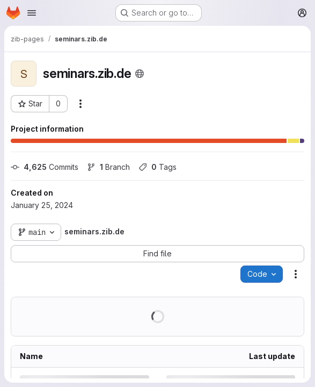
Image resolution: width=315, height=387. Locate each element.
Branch (108, 166)
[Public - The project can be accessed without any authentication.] (139, 73)
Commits (44, 166)
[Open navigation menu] (31, 13)
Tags (157, 166)
